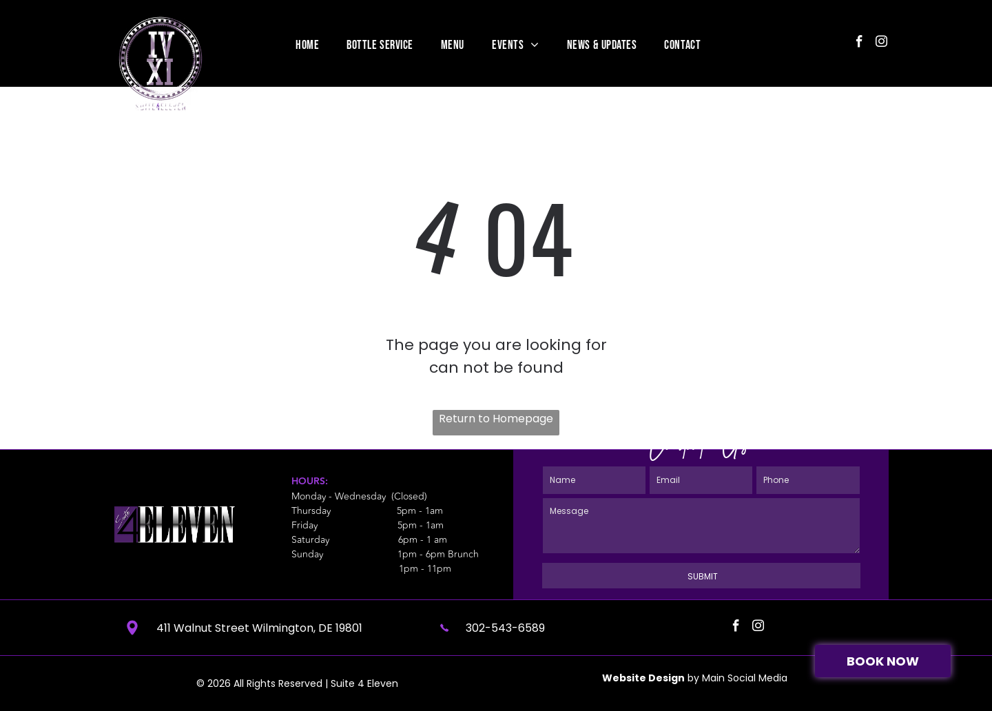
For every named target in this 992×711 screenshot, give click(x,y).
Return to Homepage (496, 418)
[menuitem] (307, 45)
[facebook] (859, 43)
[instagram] (881, 43)
